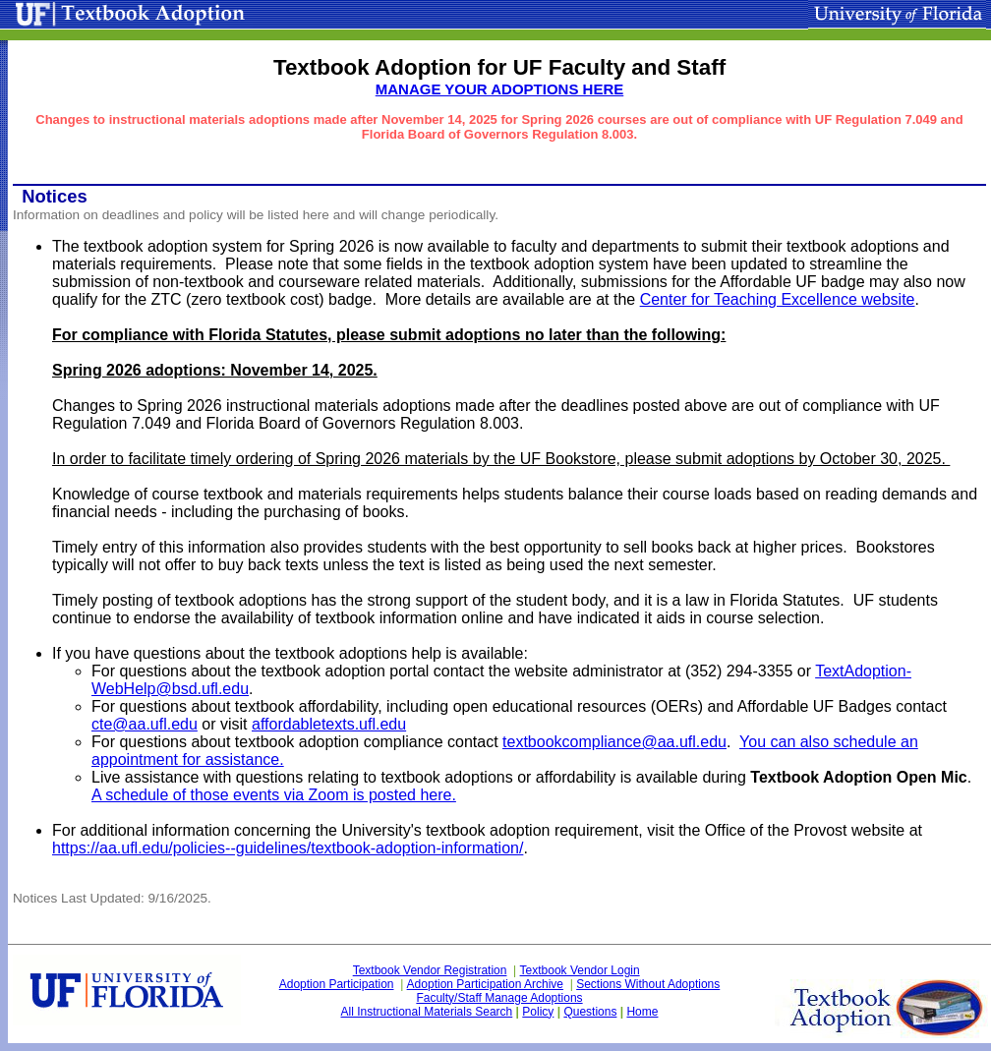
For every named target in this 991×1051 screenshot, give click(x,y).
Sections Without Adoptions (648, 984)
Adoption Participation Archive (485, 984)
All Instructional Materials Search (427, 1012)
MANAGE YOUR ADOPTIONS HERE (500, 89)
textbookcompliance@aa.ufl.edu (614, 741)
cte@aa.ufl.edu (144, 724)
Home (642, 1012)
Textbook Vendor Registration (430, 970)
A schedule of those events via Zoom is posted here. (273, 795)
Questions (589, 1012)
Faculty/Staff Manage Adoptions (499, 998)
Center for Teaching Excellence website (777, 299)
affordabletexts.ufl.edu (329, 724)
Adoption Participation (336, 984)
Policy (538, 1012)
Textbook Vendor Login (580, 970)
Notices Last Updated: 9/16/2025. (112, 898)
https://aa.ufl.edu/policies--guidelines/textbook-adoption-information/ (287, 848)
